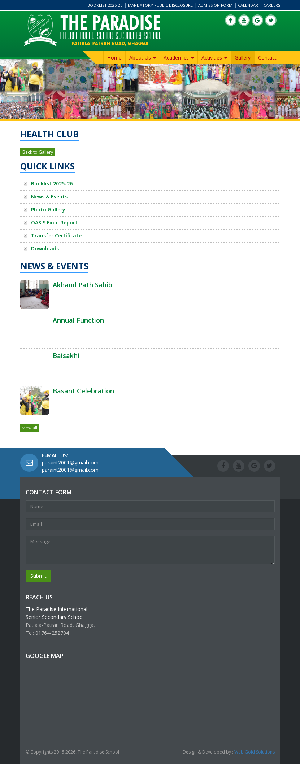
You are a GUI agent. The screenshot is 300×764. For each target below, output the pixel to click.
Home (114, 57)
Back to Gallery (37, 152)
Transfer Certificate (56, 235)
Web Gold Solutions (254, 752)
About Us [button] (142, 57)
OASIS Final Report (54, 222)
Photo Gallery (48, 209)
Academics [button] (179, 57)
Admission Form (215, 5)
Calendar (248, 5)
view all (29, 428)
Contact (267, 57)
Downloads (45, 248)
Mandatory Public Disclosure (160, 5)
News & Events (49, 196)
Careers (272, 5)
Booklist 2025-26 (104, 5)
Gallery (243, 57)
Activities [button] (214, 57)
